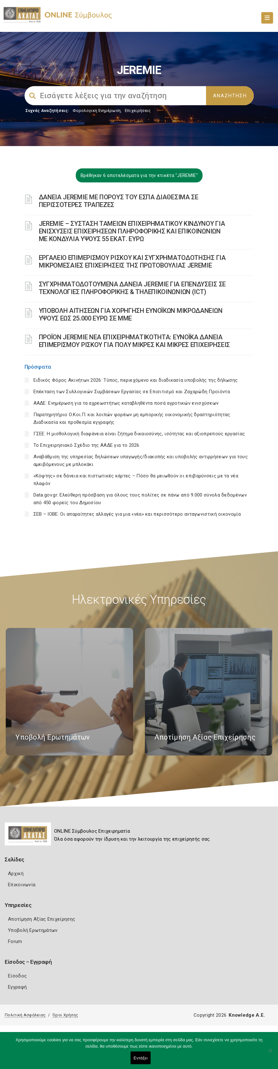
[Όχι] (270, 1053)
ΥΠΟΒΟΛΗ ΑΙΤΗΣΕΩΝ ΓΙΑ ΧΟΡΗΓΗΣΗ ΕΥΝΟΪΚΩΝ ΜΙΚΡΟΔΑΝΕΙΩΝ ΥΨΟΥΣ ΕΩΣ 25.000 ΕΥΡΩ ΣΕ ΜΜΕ (131, 314)
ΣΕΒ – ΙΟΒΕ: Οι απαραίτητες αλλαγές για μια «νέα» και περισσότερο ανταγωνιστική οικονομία (137, 514)
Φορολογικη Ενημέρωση (97, 110)
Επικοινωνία (21, 885)
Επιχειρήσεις (138, 110)
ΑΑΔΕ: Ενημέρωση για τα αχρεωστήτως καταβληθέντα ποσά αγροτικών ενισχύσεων (126, 403)
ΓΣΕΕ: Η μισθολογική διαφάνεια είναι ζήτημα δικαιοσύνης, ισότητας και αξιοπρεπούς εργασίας (139, 434)
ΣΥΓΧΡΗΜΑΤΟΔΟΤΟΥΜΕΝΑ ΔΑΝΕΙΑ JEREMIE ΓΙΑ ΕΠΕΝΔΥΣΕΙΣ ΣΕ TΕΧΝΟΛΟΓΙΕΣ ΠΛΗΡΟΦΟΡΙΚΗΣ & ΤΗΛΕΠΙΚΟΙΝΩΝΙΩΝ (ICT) (132, 288)
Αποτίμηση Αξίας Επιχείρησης (41, 919)
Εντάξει (141, 1058)
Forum (15, 941)
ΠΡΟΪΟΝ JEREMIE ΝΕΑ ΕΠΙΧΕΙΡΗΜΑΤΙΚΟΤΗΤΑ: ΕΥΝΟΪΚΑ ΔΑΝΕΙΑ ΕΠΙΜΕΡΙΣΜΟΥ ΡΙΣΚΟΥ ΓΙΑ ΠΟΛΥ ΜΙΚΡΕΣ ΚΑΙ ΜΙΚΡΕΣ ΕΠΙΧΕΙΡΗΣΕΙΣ (134, 341)
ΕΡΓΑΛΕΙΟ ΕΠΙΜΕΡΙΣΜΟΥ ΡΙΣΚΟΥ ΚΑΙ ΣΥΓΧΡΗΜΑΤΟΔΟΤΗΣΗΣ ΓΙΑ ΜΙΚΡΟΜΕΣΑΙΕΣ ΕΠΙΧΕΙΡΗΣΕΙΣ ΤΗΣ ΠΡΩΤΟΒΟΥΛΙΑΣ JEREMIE (132, 261)
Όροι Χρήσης (65, 1015)
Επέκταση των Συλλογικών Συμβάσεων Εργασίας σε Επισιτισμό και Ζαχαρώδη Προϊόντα (131, 391)
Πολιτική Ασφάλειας (25, 1015)
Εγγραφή (17, 987)
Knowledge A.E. (247, 1015)
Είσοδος (17, 976)
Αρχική (16, 873)
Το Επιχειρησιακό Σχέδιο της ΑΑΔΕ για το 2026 (86, 445)
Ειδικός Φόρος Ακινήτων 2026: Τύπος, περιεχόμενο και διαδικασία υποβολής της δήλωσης (135, 380)
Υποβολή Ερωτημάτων (32, 930)
